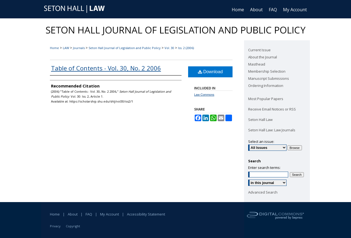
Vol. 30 (169, 48)
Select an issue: (261, 141)
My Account (109, 214)
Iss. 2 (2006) (186, 48)
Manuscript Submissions (268, 78)
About (73, 214)
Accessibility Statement (146, 214)
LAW (66, 48)
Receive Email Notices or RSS (272, 109)
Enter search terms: (264, 167)
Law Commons (204, 94)
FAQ (89, 214)
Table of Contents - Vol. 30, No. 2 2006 (106, 68)
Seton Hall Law (260, 119)
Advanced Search (263, 192)
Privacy (55, 226)
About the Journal (262, 57)
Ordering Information (265, 85)
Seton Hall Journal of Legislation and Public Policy (125, 48)
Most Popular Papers (265, 98)
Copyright (73, 226)
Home (54, 48)
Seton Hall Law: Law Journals (271, 129)
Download (210, 71)
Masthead (256, 64)
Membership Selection (266, 71)
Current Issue (259, 49)
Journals (79, 48)
